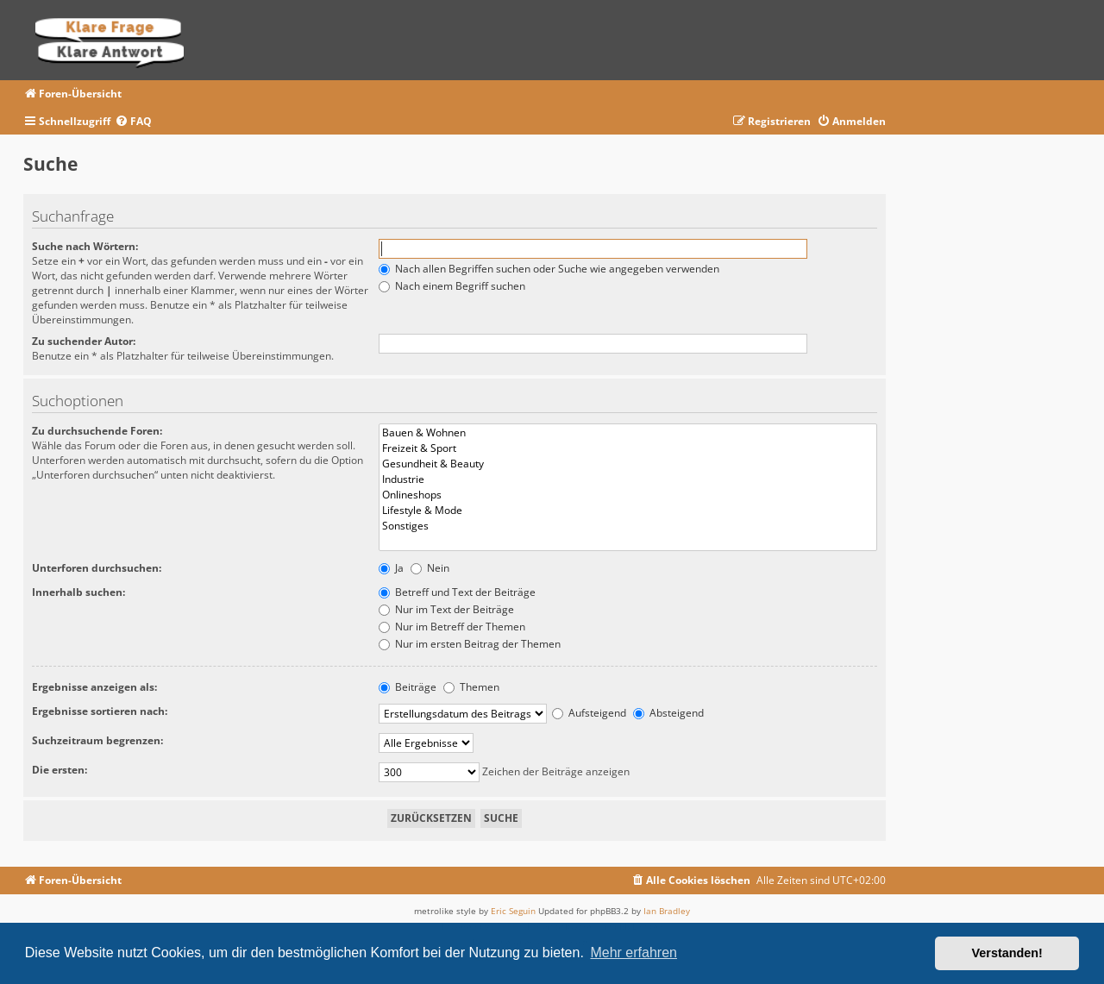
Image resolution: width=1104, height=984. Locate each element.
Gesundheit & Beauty (627, 464)
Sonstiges (627, 526)
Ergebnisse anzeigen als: (94, 687)
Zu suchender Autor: (83, 341)
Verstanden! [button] (1007, 953)
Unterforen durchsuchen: (96, 568)
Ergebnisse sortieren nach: (99, 711)
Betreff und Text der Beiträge (457, 592)
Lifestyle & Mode (627, 510)
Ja (391, 568)
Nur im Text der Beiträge (446, 609)
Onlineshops (627, 495)
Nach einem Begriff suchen (452, 286)
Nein (430, 568)
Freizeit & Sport (627, 448)
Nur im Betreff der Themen (452, 626)
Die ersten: (59, 769)
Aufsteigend (589, 712)
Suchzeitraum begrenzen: (97, 740)
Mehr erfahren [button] (633, 952)
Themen (471, 687)
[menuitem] (133, 122)
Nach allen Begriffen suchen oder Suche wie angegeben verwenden (549, 268)
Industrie (627, 479)
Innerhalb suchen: (78, 592)
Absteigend (668, 712)
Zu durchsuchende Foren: (97, 430)
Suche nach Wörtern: (85, 246)
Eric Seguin (513, 911)
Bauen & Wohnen (627, 433)
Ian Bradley (666, 911)
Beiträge (407, 687)
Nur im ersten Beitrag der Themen (470, 643)
